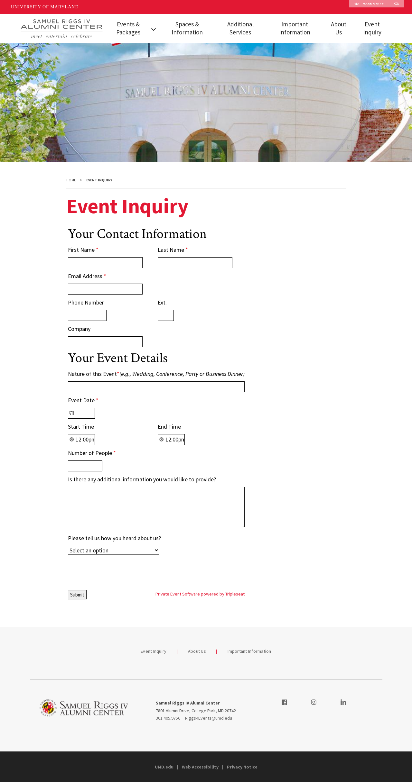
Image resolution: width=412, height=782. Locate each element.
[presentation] (117, 571)
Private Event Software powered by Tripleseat (200, 594)
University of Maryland (45, 7)
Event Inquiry (372, 28)
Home (71, 180)
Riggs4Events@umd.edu (208, 718)
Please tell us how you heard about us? (114, 538)
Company (79, 328)
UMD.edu (164, 767)
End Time (169, 426)
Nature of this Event (156, 373)
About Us (338, 28)
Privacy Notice (242, 767)
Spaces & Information (187, 28)
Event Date (83, 400)
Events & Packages (128, 28)
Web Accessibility (200, 767)
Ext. (162, 302)
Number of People (92, 453)
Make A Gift (369, 7)
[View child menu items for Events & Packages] (154, 28)
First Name (83, 249)
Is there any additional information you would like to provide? (142, 479)
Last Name (173, 249)
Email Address (87, 276)
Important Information (294, 28)
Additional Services (240, 28)
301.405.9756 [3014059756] (168, 718)
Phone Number (86, 302)
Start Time (81, 426)
